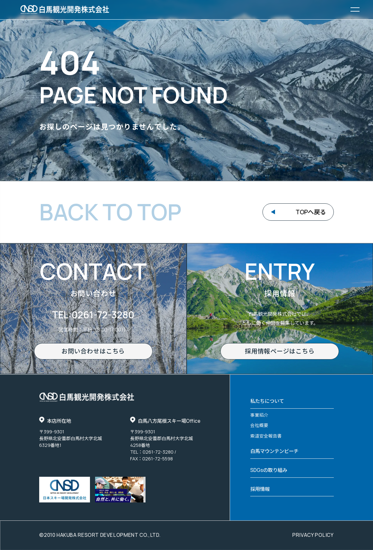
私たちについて (267, 401)
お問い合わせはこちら (93, 351)
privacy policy (313, 535)
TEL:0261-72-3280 (93, 314)
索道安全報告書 (266, 436)
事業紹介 (259, 415)
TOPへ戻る (311, 212)
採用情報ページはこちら (280, 351)
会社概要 (259, 425)
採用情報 (260, 489)
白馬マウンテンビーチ (274, 451)
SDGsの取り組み (268, 470)
